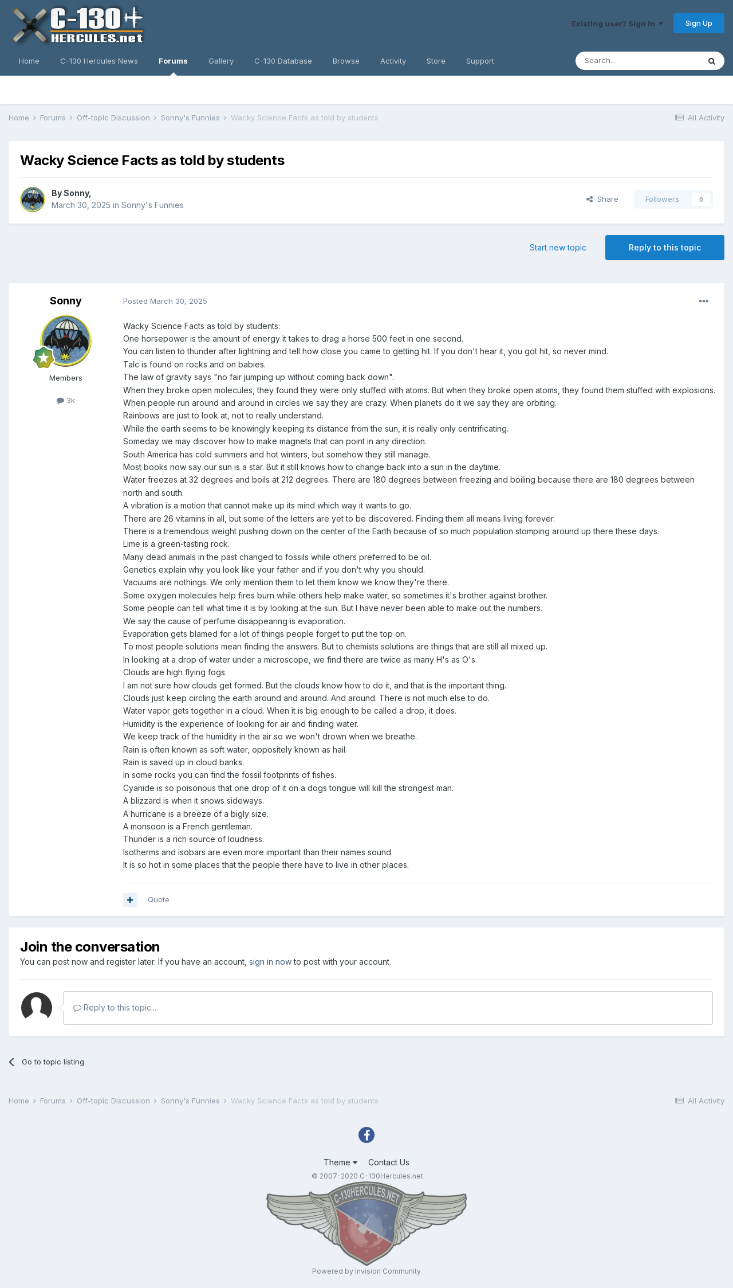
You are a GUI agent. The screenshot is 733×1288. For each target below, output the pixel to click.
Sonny (76, 193)
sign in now (270, 961)
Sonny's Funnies (152, 205)
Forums (173, 66)
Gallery (221, 60)
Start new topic (558, 247)
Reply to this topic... (114, 1007)
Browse (346, 60)
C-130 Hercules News (99, 60)
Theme (340, 1162)
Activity (393, 60)
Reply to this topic (665, 247)
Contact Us (388, 1162)
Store (436, 60)
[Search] (637, 61)
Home (29, 60)
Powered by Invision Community (366, 1271)
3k (66, 400)
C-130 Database (283, 60)
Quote (159, 899)
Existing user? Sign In (617, 23)
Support (480, 60)
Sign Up (698, 23)
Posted (165, 301)
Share (602, 198)
